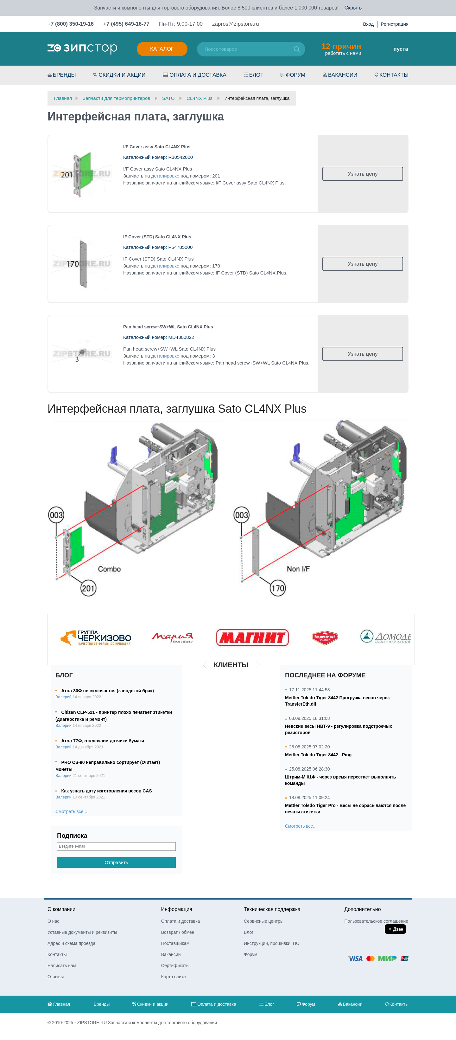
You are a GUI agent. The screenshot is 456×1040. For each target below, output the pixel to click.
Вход (368, 24)
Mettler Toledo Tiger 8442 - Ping (318, 754)
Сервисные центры (263, 921)
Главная (61, 1004)
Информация (176, 909)
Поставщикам (175, 943)
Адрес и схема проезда (71, 943)
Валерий (63, 697)
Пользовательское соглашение (376, 921)
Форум (295, 75)
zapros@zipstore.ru (235, 24)
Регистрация (394, 24)
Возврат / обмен (177, 932)
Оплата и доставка (197, 75)
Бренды (64, 75)
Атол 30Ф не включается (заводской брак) (107, 690)
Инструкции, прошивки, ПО (272, 943)
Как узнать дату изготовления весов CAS (106, 790)
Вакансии (342, 75)
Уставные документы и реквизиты (82, 932)
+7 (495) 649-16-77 (126, 24)
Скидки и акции (121, 75)
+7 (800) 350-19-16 (71, 24)
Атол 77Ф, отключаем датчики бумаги (102, 740)
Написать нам (62, 965)
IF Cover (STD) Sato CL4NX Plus (157, 236)
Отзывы (56, 976)
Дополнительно (362, 909)
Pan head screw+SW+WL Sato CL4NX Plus (168, 326)
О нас (53, 921)
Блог (256, 75)
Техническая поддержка (272, 909)
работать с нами (341, 49)
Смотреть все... (71, 811)
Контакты (393, 75)
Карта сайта (173, 976)
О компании (61, 909)
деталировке (165, 175)
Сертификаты (175, 965)
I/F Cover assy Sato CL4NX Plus (156, 146)
